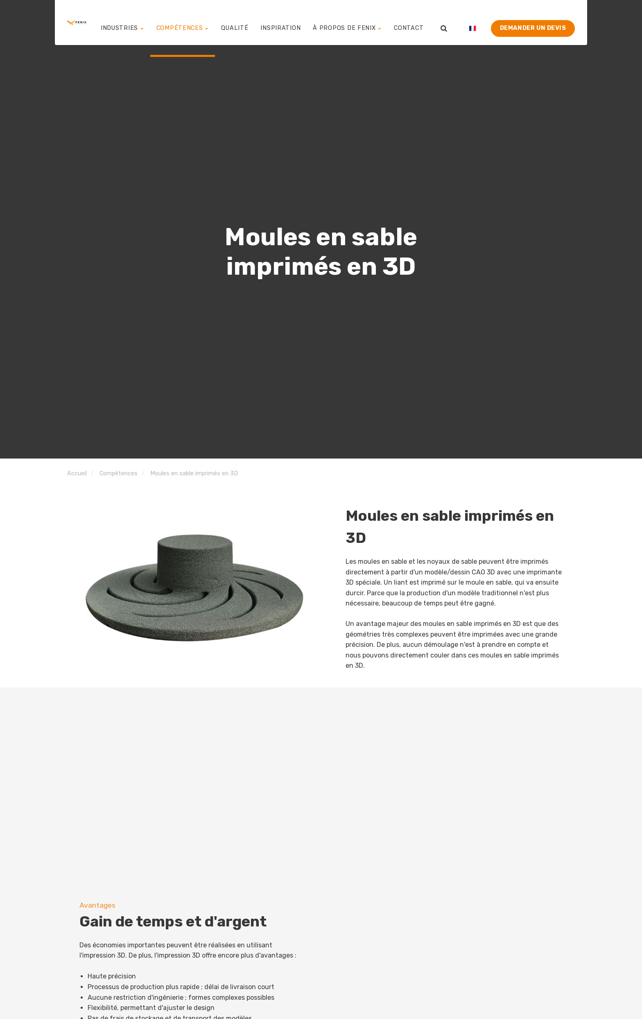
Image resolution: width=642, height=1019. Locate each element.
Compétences (200, 22)
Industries (144, 22)
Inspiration (292, 22)
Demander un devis (533, 22)
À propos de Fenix (353, 22)
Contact (409, 22)
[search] (444, 22)
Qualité (249, 22)
